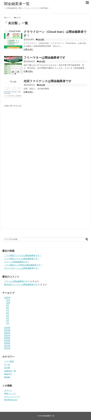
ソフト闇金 (9, 361)
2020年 (7, 338)
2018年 (7, 343)
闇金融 (7, 377)
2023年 (7, 330)
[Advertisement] (29, 138)
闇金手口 (8, 374)
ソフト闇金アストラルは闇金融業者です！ (22, 255)
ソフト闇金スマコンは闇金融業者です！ (21, 259)
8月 (7, 308)
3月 (7, 318)
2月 (7, 321)
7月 (7, 310)
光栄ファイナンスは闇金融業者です (48, 81)
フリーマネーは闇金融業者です (44, 57)
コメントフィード (12, 397)
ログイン (8, 390)
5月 (7, 316)
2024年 (7, 328)
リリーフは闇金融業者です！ (17, 262)
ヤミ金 (7, 364)
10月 (8, 303)
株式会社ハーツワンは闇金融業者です (20, 284)
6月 (7, 313)
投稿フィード (10, 393)
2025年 (7, 298)
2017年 (7, 346)
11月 (8, 300)
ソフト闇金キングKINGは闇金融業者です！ (23, 265)
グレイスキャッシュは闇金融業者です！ (21, 268)
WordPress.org (10, 400)
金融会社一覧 (10, 371)
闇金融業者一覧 (17, 4)
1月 (7, 323)
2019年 (7, 340)
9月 (7, 305)
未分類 (41, 39)
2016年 (7, 348)
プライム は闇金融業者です (16, 281)
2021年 (7, 335)
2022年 (7, 333)
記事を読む (28, 49)
